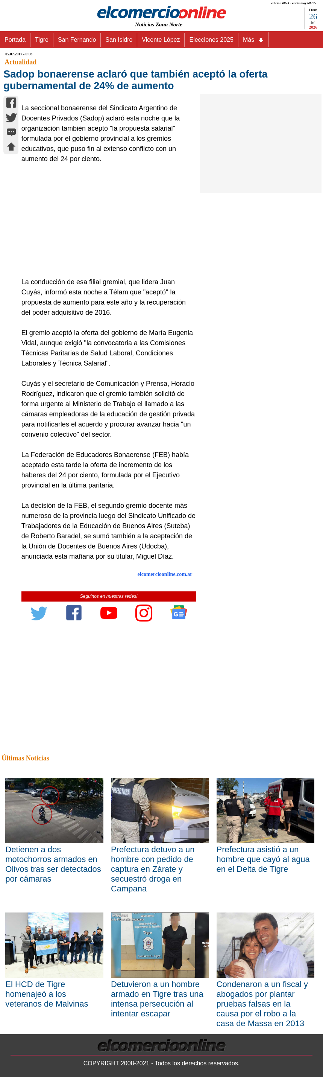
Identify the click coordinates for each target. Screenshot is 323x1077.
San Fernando (77, 40)
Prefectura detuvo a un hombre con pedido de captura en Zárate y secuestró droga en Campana (153, 869)
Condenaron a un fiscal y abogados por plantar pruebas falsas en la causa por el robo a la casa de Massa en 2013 (262, 1004)
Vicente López (161, 40)
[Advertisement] (106, 220)
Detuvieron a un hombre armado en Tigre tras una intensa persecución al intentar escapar (157, 999)
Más (253, 40)
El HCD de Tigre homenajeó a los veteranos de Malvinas (46, 994)
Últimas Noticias (25, 758)
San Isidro (118, 40)
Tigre (42, 40)
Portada (15, 40)
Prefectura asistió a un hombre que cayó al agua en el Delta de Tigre (263, 859)
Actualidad (20, 62)
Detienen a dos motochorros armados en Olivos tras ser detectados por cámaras (53, 864)
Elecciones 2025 (211, 40)
